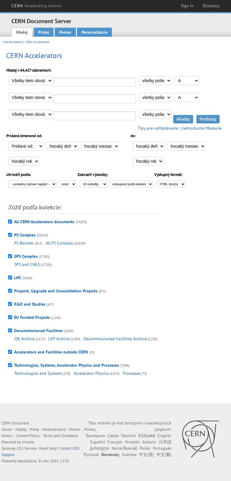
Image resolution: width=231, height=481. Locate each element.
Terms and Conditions (60, 435)
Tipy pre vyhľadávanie (158, 128)
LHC (17, 277)
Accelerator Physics (91, 373)
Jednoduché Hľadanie (202, 128)
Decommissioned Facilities (38, 330)
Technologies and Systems (38, 373)
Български (95, 435)
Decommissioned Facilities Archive (115, 338)
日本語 (165, 442)
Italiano (149, 442)
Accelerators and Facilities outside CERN (51, 352)
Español (97, 442)
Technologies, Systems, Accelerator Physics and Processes (66, 365)
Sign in (187, 5)
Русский (91, 454)
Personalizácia (94, 32)
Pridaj (43, 32)
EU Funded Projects (32, 317)
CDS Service (26, 448)
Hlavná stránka (12, 42)
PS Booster (24, 243)
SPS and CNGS (27, 264)
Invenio (28, 442)
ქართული (99, 448)
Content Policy (28, 435)
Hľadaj (22, 32)
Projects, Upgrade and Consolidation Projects (55, 291)
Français (114, 442)
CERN (36, 5)
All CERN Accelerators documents (44, 221)
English (164, 435)
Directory (211, 5)
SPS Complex (26, 256)
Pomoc (65, 32)
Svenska (129, 454)
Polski (145, 448)
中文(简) (146, 454)
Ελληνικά (146, 435)
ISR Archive (24, 338)
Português (162, 448)
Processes (131, 373)
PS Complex (24, 235)
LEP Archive (59, 338)
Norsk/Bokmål (124, 448)
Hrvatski (132, 442)
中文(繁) (163, 454)
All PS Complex (59, 243)
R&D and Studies (29, 304)
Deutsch (128, 435)
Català (113, 435)
